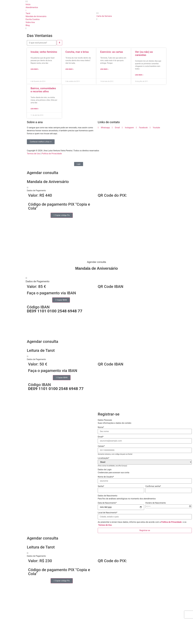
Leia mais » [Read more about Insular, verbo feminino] (35, 69)
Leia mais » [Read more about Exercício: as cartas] (104, 69)
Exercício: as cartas (111, 51)
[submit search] (59, 42)
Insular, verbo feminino (44, 51)
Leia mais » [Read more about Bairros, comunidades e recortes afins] (35, 109)
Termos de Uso (33, 153)
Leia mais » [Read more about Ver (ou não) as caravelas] (139, 75)
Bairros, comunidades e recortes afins (43, 90)
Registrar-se (144, 530)
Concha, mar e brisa (77, 51)
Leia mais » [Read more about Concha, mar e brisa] (69, 69)
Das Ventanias (39, 35)
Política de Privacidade (52, 153)
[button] (96, 189)
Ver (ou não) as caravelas (144, 53)
